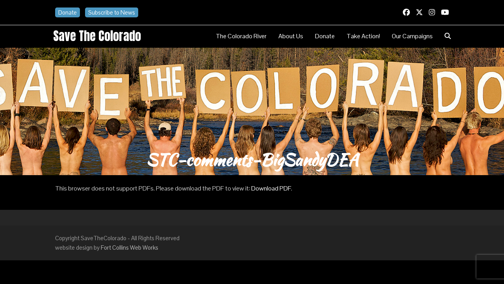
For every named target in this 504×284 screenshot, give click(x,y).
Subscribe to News (111, 12)
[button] (448, 36)
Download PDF (271, 188)
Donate (67, 12)
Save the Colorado (97, 36)
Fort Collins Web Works (129, 247)
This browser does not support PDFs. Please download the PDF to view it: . (173, 188)
